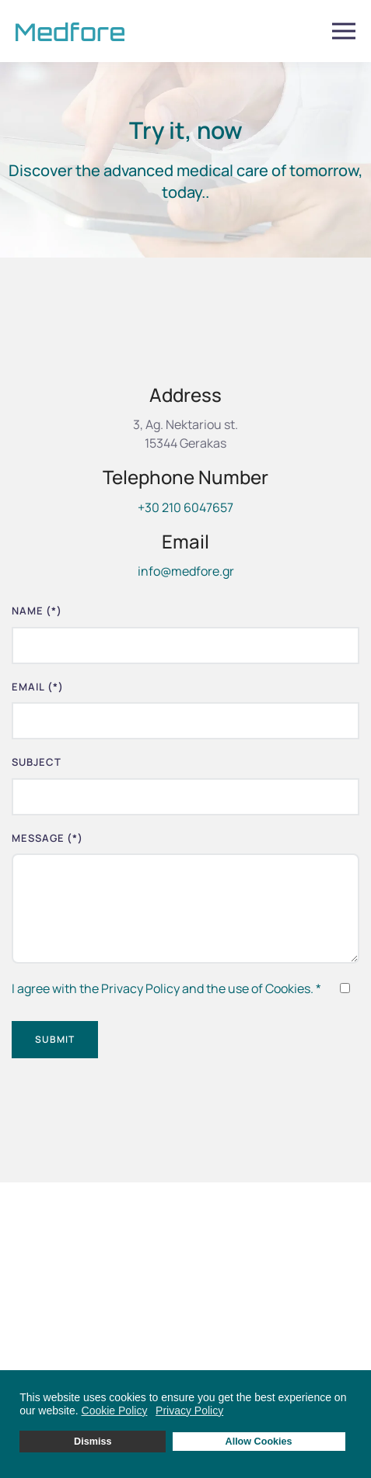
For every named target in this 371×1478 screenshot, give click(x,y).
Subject (36, 762)
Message (47, 838)
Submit (55, 1039)
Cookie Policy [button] (115, 1410)
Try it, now (186, 130)
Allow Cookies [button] (259, 1441)
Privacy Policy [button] (189, 1410)
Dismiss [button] (92, 1441)
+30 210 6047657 (185, 507)
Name (37, 611)
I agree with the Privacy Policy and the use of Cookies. (166, 988)
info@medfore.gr (186, 571)
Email (38, 687)
